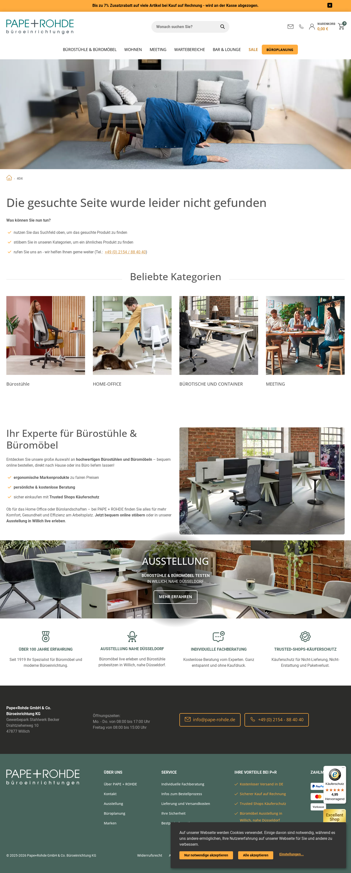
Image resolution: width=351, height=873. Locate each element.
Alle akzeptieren (255, 855)
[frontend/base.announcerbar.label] (329, 6)
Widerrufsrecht (149, 855)
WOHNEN (133, 49)
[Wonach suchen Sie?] (183, 27)
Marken (110, 823)
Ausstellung (113, 803)
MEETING (158, 49)
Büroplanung (279, 49)
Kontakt (110, 793)
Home (9, 178)
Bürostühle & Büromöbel (90, 49)
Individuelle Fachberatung (182, 784)
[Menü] (343, 769)
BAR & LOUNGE (227, 49)
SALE (253, 49)
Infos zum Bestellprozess (181, 793)
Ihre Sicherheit (173, 813)
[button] (301, 26)
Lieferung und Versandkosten (185, 803)
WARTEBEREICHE (189, 49)
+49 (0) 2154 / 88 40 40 (125, 252)
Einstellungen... (291, 854)
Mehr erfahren (175, 596)
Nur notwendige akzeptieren (206, 855)
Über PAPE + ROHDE (120, 784)
